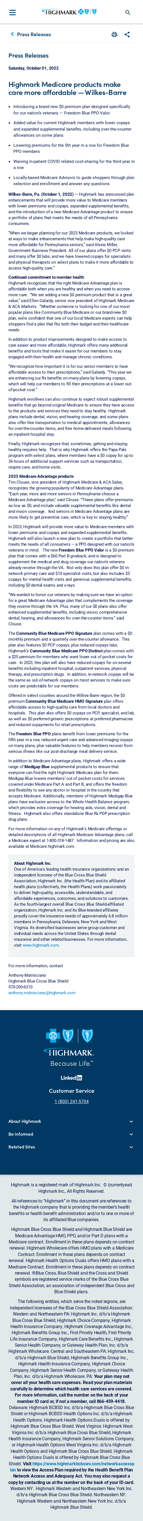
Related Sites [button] (21, 1147)
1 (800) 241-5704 (72, 1101)
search (128, 12)
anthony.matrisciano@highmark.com (42, 992)
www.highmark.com (41, 945)
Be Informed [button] (20, 1134)
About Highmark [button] (24, 1121)
